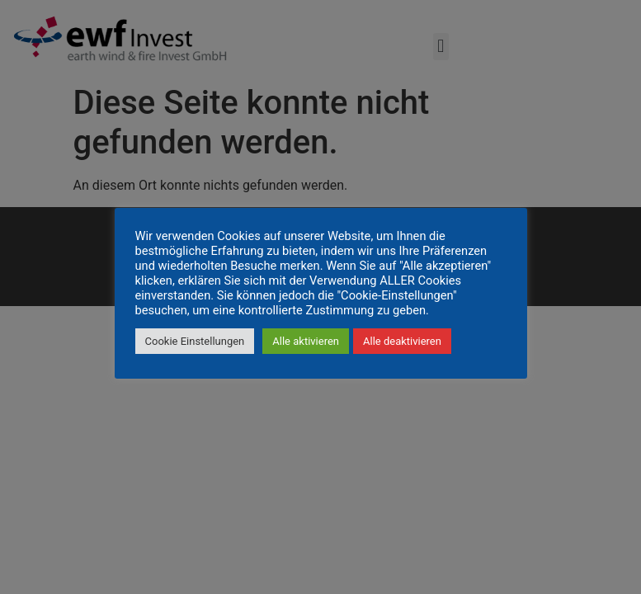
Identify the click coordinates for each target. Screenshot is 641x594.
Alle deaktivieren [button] (402, 341)
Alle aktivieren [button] (305, 341)
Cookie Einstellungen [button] (195, 341)
